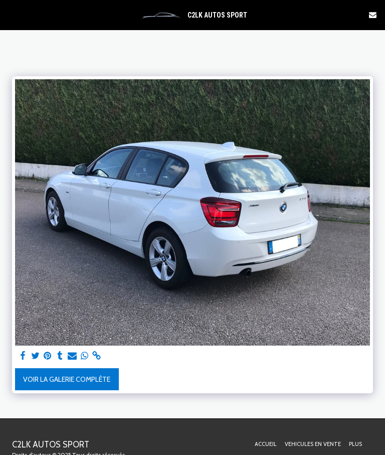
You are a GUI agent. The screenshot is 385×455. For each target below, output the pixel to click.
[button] (11, 14)
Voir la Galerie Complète (66, 379)
